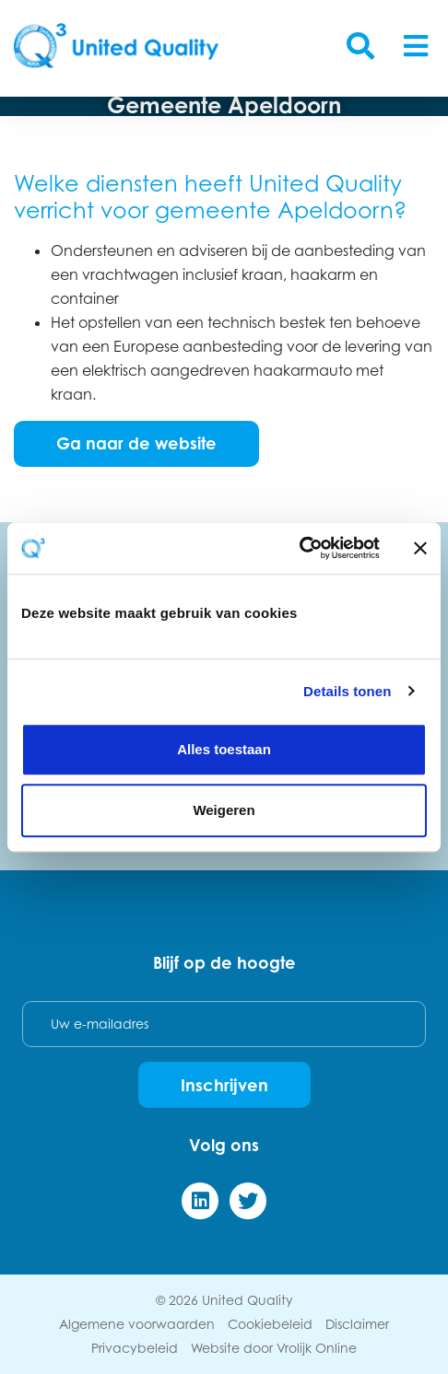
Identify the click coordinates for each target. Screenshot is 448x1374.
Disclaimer (357, 1324)
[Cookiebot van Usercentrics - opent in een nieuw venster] (299, 548)
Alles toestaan (224, 749)
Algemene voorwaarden (137, 1324)
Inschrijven (224, 1085)
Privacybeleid (134, 1348)
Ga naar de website (136, 443)
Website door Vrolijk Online (274, 1348)
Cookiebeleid (270, 1324)
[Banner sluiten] (420, 547)
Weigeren (223, 810)
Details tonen (347, 691)
